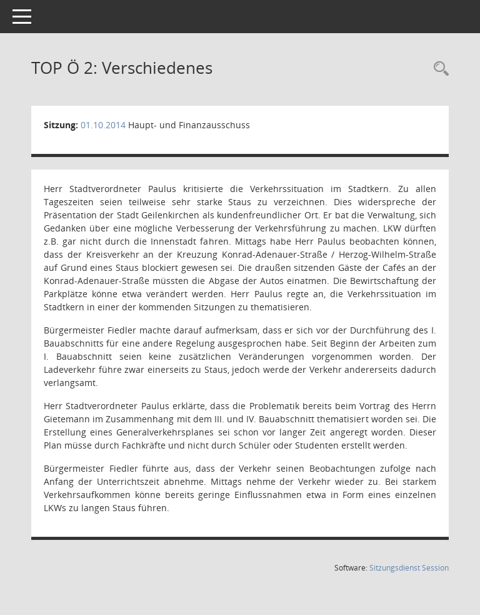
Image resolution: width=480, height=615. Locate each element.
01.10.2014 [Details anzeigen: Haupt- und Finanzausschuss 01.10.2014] (103, 125)
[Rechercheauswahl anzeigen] (438, 69)
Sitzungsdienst (409, 567)
